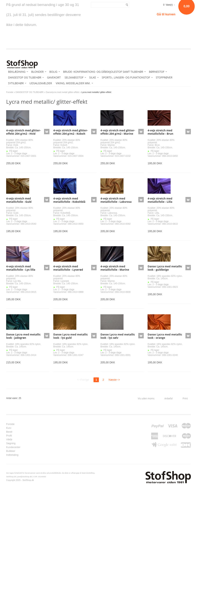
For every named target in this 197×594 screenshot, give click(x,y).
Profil (9, 435)
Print (185, 398)
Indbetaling (12, 455)
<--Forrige (83, 379)
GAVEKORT (54, 77)
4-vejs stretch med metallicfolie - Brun (160, 131)
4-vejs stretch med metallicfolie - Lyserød (68, 267)
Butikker (10, 451)
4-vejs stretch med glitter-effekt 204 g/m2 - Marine (117, 131)
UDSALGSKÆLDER (40, 83)
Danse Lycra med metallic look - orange (165, 336)
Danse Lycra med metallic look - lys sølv (117, 336)
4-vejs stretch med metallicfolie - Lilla (160, 200)
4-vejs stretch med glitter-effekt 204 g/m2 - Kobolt (70, 131)
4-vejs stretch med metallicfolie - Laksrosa (116, 200)
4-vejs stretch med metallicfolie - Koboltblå (69, 200)
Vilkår (9, 439)
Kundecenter (13, 447)
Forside (9, 92)
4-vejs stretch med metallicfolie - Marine (114, 267)
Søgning (10, 443)
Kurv (8, 428)
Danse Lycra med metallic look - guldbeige (165, 267)
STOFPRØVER (164, 77)
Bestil (9, 431)
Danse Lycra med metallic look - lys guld (70, 336)
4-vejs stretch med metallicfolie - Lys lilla (20, 267)
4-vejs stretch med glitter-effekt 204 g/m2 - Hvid (23, 131)
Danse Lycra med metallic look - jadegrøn (23, 336)
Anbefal (168, 398)
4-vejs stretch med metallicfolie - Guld (19, 200)
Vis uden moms (146, 398)
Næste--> (114, 379)
